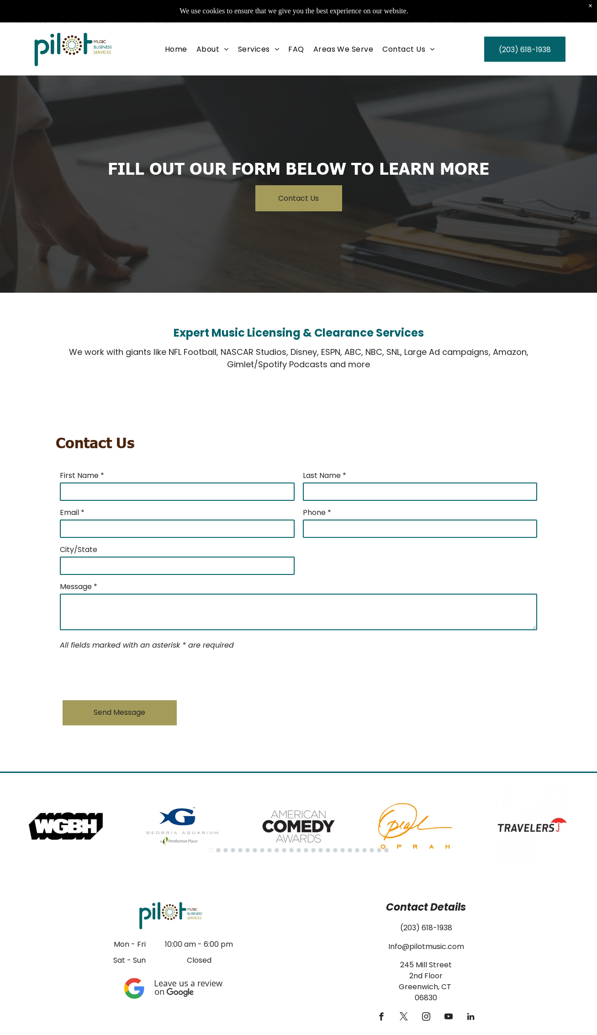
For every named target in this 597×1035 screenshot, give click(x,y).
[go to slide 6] (247, 850)
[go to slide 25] (386, 850)
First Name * (82, 475)
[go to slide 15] (313, 850)
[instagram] (426, 1018)
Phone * (317, 512)
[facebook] (381, 1018)
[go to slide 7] (255, 850)
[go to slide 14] (306, 850)
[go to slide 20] (350, 850)
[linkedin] (471, 1018)
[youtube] (448, 1018)
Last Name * (324, 475)
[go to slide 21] (357, 850)
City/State (78, 549)
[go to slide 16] (320, 850)
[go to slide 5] (240, 850)
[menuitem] (176, 26)
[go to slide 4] (233, 850)
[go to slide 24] (379, 850)
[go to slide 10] (277, 850)
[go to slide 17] (328, 850)
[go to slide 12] (291, 850)
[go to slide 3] (225, 850)
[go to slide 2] (218, 850)
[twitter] (403, 1018)
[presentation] (129, 673)
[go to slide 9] (269, 850)
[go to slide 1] (211, 850)
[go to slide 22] (364, 850)
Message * (78, 586)
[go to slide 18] (335, 850)
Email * (72, 512)
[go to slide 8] (262, 850)
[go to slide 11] (284, 850)
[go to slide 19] (342, 850)
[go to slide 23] (372, 850)
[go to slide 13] (299, 850)
